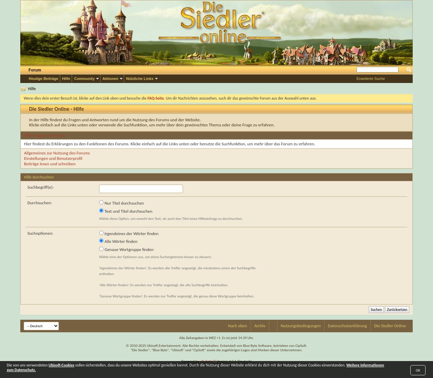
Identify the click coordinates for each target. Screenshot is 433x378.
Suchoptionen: (40, 233)
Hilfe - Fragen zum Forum (44, 135)
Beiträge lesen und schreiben (49, 163)
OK (418, 370)
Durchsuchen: (39, 202)
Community (84, 79)
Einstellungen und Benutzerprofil (53, 158)
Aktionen (110, 79)
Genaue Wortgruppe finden (126, 249)
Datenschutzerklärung (347, 325)
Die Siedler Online (390, 325)
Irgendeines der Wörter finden (129, 233)
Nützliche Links (140, 79)
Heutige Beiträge (43, 79)
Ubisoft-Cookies (61, 365)
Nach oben (237, 325)
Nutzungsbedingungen (301, 325)
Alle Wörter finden (118, 241)
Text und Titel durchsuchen (126, 211)
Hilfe (66, 79)
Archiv (260, 325)
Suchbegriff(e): (40, 187)
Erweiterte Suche (371, 79)
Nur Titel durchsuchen (121, 203)
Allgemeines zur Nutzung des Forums (57, 152)
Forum (34, 70)
